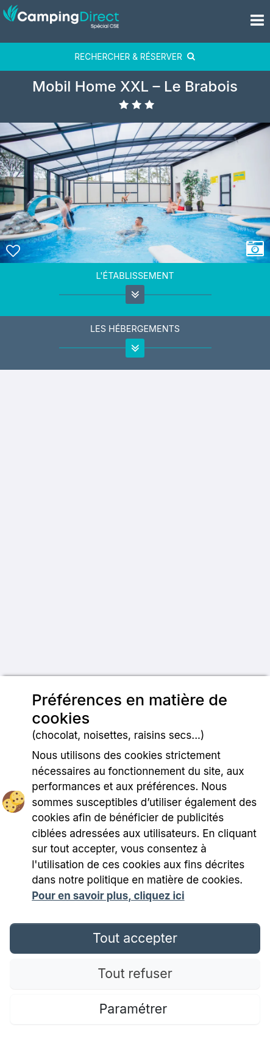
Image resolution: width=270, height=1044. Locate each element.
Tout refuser (135, 973)
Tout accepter (135, 938)
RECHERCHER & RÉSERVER (135, 57)
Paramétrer (135, 1009)
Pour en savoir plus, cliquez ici (108, 896)
